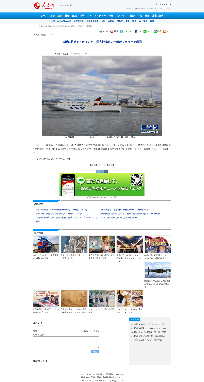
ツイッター (126, 31)
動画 (147, 15)
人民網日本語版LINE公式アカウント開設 (102, 185)
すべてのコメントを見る (89, 331)
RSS (166, 31)
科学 (82, 15)
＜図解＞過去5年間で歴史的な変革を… (149, 336)
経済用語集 (79, 21)
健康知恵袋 (140, 9)
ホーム (44, 15)
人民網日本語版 (40, 35)
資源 (152, 21)
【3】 (100, 165)
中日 (89, 15)
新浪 (114, 31)
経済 (60, 15)
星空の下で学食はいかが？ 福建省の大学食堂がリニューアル (129, 258)
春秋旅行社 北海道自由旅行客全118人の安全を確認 (124, 210)
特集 (111, 15)
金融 (127, 21)
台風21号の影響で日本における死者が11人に (121, 218)
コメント (120, 15)
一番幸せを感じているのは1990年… (148, 340)
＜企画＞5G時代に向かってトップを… (149, 324)
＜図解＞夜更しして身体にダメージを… (150, 328)
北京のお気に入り (163, 9)
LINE (148, 31)
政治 (74, 15)
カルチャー (100, 15)
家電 (134, 21)
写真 (139, 15)
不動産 (120, 21)
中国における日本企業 (61, 21)
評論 (132, 15)
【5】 (108, 165)
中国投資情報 (92, 21)
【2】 (96, 165)
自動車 (111, 21)
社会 (67, 15)
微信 (157, 31)
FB (138, 31)
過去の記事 (157, 15)
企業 (103, 21)
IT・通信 (143, 21)
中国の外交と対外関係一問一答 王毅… (150, 332)
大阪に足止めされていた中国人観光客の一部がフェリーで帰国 (63, 26)
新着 (52, 15)
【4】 (104, 165)
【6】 (112, 165)
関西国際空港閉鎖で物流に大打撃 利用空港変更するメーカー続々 (131, 214)
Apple (103, 31)
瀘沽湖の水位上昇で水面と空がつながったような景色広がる (157, 284)
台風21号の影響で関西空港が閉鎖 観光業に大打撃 (59, 214)
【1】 (91, 165)
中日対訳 (130, 9)
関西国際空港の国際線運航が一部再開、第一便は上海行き (62, 210)
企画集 (150, 9)
